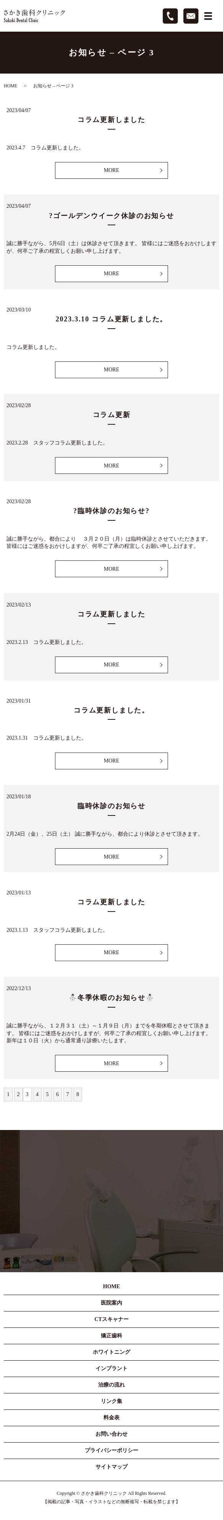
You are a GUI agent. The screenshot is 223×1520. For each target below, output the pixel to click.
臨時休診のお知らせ (111, 806)
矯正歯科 (111, 1336)
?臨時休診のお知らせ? (111, 511)
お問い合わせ (111, 1434)
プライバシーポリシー (111, 1450)
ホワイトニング (111, 1352)
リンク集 (111, 1401)
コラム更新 (112, 415)
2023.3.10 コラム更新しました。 (112, 319)
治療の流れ (111, 1385)
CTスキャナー (111, 1319)
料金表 (111, 1417)
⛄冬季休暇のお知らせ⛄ (111, 998)
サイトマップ (111, 1467)
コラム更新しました (111, 120)
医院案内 (111, 1303)
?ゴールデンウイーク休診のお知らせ (111, 216)
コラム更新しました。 (111, 710)
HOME (10, 85)
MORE (111, 170)
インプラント (111, 1368)
